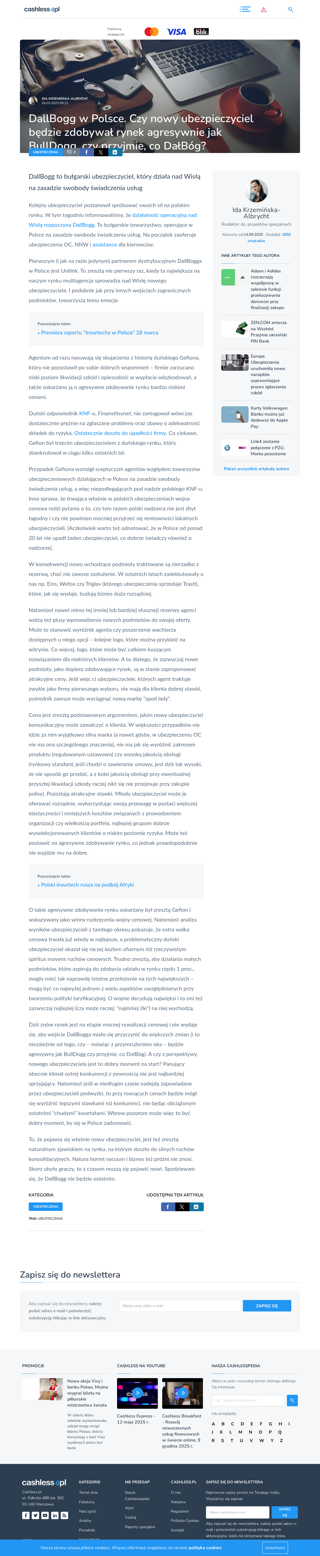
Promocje (33, 1366)
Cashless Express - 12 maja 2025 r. (136, 1419)
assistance (105, 244)
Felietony (87, 1502)
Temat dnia (88, 1492)
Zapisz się (284, 1512)
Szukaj (130, 1517)
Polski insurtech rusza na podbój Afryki (85, 884)
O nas (176, 1492)
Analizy (85, 1520)
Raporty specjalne (140, 1526)
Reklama (178, 1502)
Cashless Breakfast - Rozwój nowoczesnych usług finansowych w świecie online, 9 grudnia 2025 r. (181, 1431)
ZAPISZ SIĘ (267, 1305)
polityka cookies (205, 1548)
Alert (129, 1508)
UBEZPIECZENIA (45, 152)
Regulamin (180, 1511)
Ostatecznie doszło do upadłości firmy (120, 433)
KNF (84, 413)
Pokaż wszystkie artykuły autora (256, 469)
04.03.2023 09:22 (55, 103)
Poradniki (87, 1530)
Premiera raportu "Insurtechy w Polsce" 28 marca (97, 332)
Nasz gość (87, 1511)
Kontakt (177, 1530)
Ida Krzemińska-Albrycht (65, 98)
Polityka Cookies (185, 1520)
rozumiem (275, 1548)
